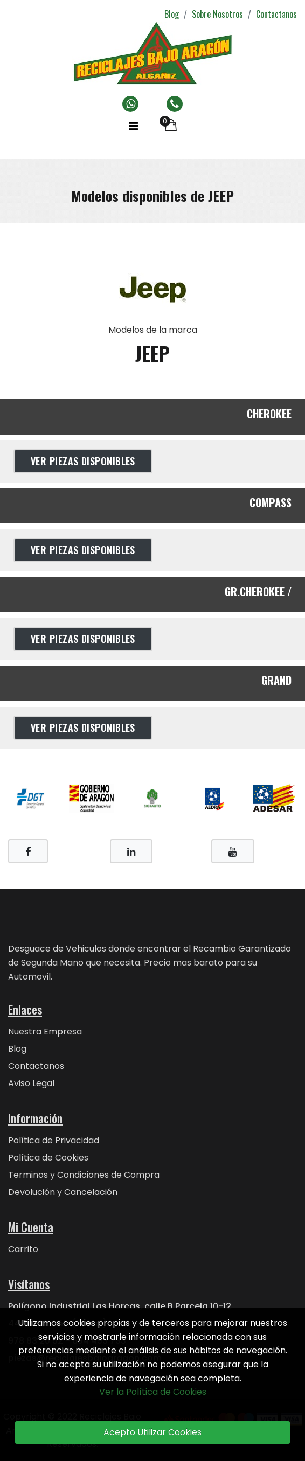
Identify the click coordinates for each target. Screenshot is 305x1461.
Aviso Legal (31, 1083)
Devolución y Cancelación (62, 1192)
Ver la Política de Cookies (152, 1392)
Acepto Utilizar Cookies (152, 1432)
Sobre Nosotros (217, 14)
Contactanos (276, 14)
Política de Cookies (48, 1157)
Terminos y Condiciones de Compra (84, 1175)
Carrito (23, 1249)
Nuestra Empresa (45, 1031)
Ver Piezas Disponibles (83, 461)
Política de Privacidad (53, 1140)
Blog (171, 14)
